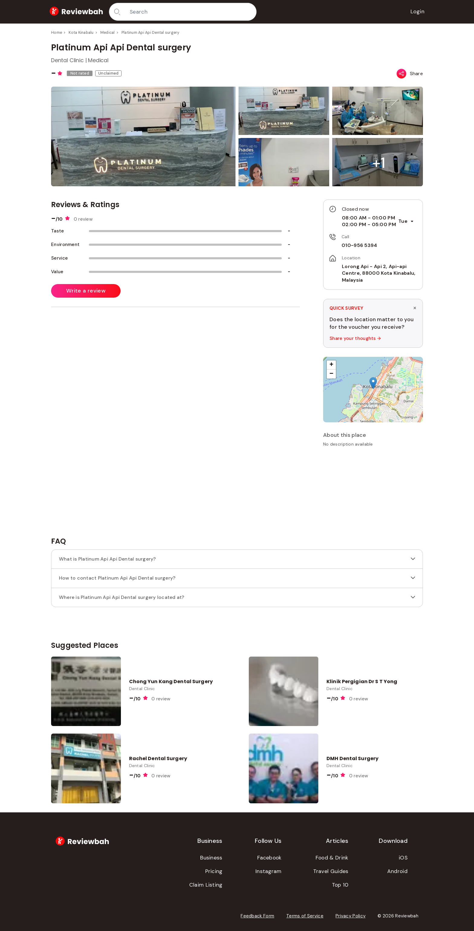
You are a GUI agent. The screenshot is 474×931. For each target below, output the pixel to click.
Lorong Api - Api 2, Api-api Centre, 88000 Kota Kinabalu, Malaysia (378, 273)
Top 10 (340, 884)
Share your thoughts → (355, 338)
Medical (107, 32)
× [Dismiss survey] (415, 308)
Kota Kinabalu (81, 32)
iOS (403, 857)
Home (56, 32)
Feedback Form (257, 916)
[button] (378, 163)
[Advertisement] (373, 494)
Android (397, 871)
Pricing (213, 871)
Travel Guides (331, 871)
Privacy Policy (350, 916)
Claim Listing (205, 884)
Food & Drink (332, 857)
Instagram (268, 871)
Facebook (269, 857)
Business (211, 857)
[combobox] (190, 12)
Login (418, 11)
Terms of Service (304, 916)
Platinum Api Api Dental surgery (151, 32)
